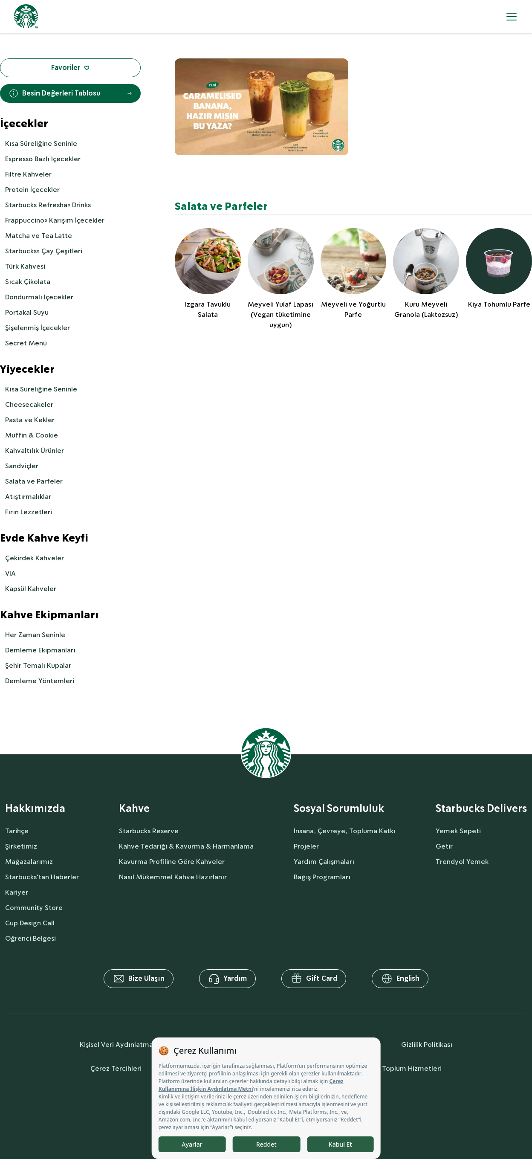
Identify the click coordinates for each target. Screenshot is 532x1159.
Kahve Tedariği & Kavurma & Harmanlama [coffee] (186, 846)
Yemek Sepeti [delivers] (458, 830)
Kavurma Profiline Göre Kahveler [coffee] (172, 861)
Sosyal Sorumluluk (339, 808)
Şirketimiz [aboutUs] (21, 846)
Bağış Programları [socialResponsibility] (322, 876)
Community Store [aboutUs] (34, 907)
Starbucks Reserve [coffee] (149, 830)
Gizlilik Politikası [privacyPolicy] (426, 1044)
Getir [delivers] (444, 846)
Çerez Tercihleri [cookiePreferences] (116, 1068)
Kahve (134, 808)
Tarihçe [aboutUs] (17, 830)
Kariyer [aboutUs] (16, 892)
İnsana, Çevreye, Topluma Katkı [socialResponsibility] (345, 830)
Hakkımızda (35, 808)
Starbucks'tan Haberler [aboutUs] (42, 876)
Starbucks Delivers (481, 808)
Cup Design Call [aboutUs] (30, 923)
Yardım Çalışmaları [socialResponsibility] (324, 861)
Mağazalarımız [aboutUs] (29, 861)
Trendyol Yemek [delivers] (462, 861)
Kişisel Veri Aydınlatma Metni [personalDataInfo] (127, 1044)
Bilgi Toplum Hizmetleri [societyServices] (404, 1068)
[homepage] (26, 16)
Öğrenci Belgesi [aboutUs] (30, 938)
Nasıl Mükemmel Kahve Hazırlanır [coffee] (173, 876)
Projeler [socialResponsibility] (306, 846)
